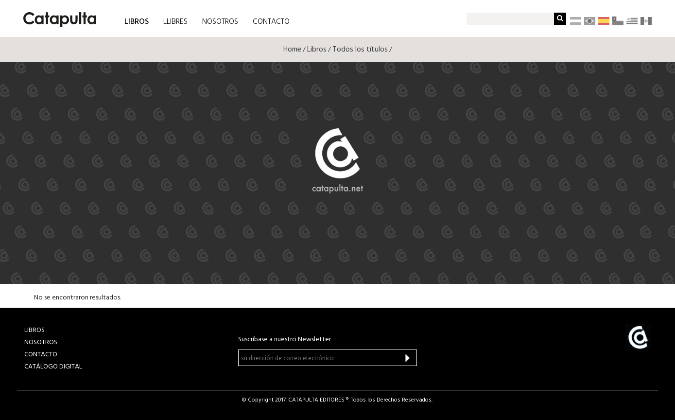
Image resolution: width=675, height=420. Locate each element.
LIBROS (136, 21)
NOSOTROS (220, 22)
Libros (317, 49)
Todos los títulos (360, 49)
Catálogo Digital (53, 366)
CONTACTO (271, 22)
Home (292, 49)
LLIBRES (175, 22)
